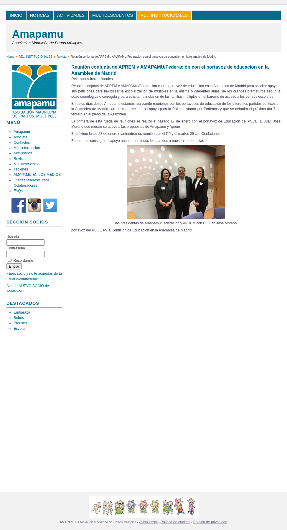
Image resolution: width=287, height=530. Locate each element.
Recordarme (23, 261)
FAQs (18, 191)
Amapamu (37, 34)
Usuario (12, 237)
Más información (27, 148)
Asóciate (20, 137)
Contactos (22, 142)
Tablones (21, 169)
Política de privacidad (210, 522)
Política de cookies (175, 522)
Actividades (23, 153)
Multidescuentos (26, 164)
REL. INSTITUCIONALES (35, 56)
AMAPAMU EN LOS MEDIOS (37, 175)
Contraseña (15, 248)
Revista (61, 56)
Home (10, 56)
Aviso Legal (148, 522)
